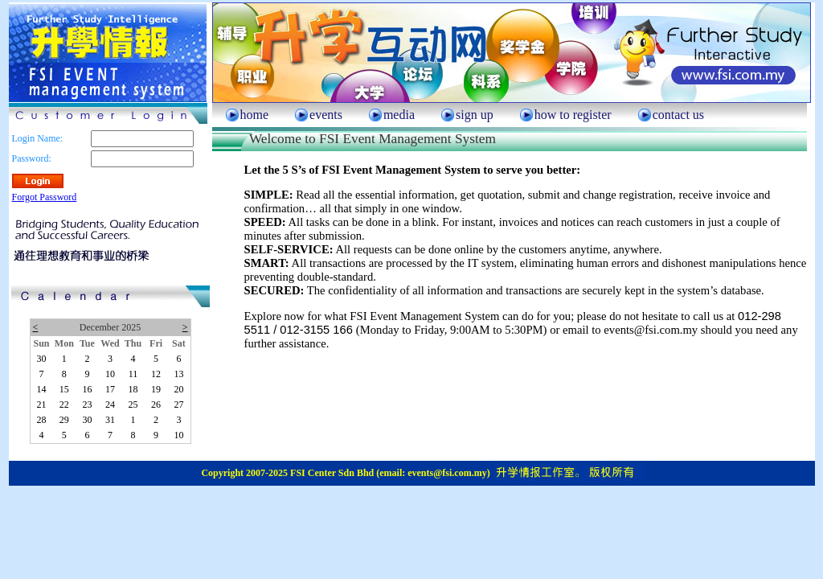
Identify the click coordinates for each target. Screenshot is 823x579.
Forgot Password (44, 197)
